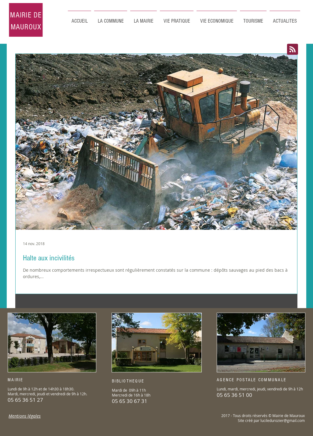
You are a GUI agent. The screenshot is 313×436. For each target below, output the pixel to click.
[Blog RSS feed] (292, 49)
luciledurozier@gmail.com (282, 420)
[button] (253, 18)
